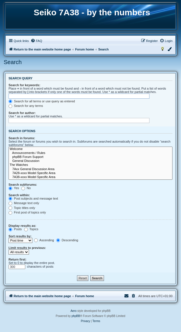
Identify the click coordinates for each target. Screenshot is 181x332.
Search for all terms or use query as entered (42, 101)
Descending (67, 240)
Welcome (90, 149)
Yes (14, 188)
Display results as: (22, 225)
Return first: (17, 259)
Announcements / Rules (90, 153)
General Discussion (90, 161)
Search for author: (22, 113)
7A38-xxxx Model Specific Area (90, 177)
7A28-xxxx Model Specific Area (90, 173)
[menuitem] (36, 40)
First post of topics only (27, 212)
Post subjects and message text (33, 198)
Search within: (19, 195)
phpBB (76, 316)
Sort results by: (20, 236)
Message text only (24, 203)
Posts (15, 229)
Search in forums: (22, 138)
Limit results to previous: (27, 247)
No (26, 188)
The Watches (90, 165)
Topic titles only (22, 208)
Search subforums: (23, 184)
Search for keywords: (24, 85)
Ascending (44, 240)
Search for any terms (26, 105)
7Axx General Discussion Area (90, 169)
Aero (73, 310)
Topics (31, 229)
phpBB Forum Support (90, 157)
